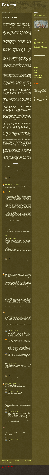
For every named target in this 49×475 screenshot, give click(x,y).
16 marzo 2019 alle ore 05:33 (14, 177)
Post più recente (5, 460)
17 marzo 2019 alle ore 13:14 (13, 191)
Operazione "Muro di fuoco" (39, 75)
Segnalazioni (36, 67)
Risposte (7, 328)
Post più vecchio (28, 460)
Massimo (6, 383)
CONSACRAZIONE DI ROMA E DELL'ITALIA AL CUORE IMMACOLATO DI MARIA (40, 47)
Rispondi (6, 174)
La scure (9, 5)
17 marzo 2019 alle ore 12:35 (15, 184)
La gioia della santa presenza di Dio (39, 16)
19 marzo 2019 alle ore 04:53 (11, 311)
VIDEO (35, 39)
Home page (17, 460)
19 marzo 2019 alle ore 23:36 (12, 363)
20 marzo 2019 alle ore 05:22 (12, 383)
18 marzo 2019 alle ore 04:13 (12, 224)
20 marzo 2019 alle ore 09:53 (14, 391)
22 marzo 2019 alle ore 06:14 (14, 439)
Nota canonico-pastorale (38, 77)
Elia (8, 177)
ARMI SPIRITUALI (36, 59)
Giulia (6, 311)
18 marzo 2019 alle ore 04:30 (13, 273)
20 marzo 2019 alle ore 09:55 (14, 375)
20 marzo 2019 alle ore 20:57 (14, 339)
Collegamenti (36, 72)
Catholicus (6, 273)
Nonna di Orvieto (7, 184)
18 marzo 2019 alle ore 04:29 (12, 238)
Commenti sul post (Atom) (8, 462)
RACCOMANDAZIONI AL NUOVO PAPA (39, 15)
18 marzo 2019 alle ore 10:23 (14, 258)
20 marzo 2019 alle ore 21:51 (14, 353)
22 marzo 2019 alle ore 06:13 (14, 411)
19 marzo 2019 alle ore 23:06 (14, 330)
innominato (7, 191)
